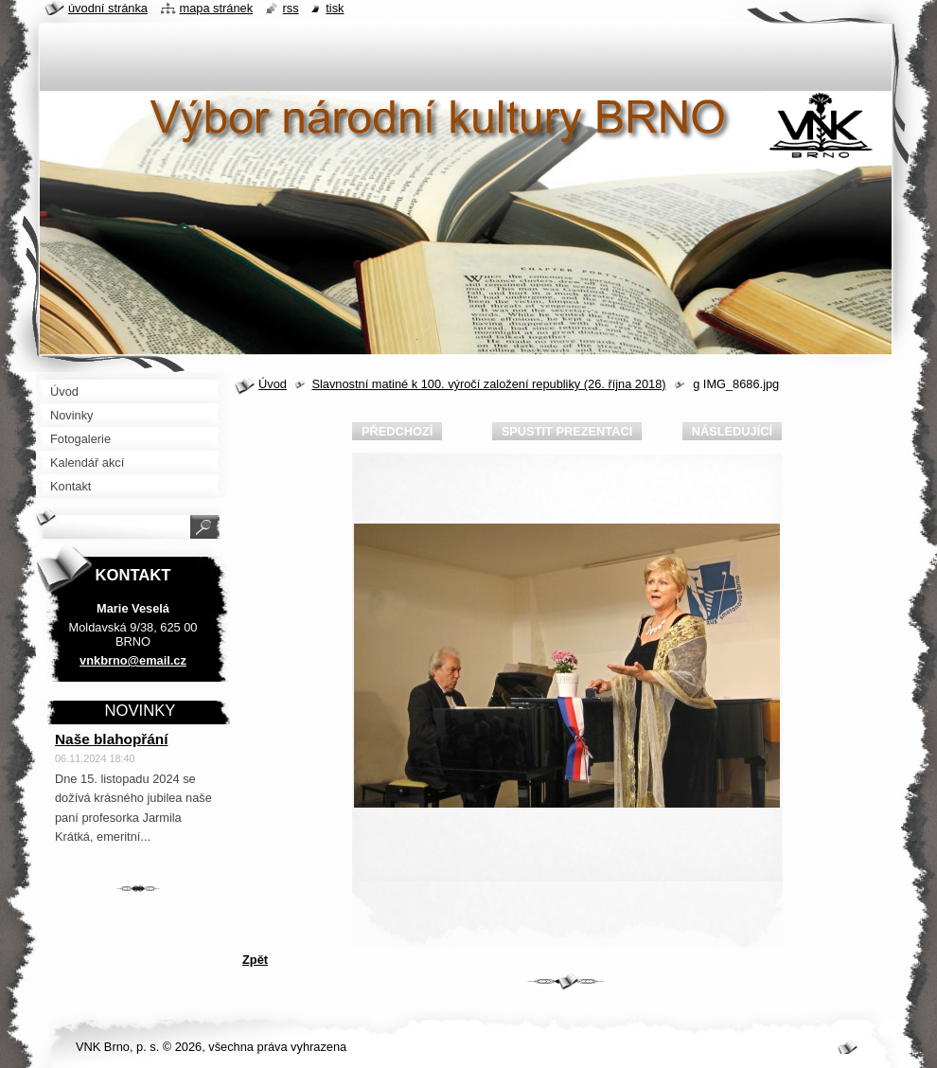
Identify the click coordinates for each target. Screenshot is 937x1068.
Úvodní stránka (108, 8)
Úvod (272, 384)
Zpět (255, 959)
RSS (291, 8)
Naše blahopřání (111, 739)
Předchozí (397, 431)
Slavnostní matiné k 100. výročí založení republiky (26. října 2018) (488, 384)
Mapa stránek (217, 8)
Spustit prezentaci (567, 431)
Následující (732, 431)
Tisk (335, 8)
